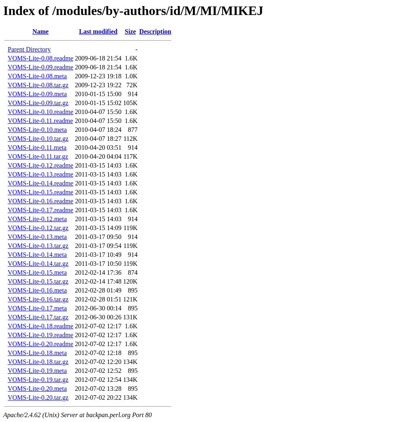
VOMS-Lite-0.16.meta (37, 290)
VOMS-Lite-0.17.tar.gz (38, 317)
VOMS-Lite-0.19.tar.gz (38, 379)
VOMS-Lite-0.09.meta (37, 93)
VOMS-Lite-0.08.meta (37, 76)
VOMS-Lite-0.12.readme (40, 165)
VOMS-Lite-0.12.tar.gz (38, 227)
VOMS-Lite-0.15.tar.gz (38, 281)
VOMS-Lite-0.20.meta (37, 388)
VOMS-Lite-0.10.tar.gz (38, 138)
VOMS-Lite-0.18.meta (37, 352)
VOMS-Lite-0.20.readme (40, 343)
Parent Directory (29, 49)
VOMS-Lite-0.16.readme (40, 201)
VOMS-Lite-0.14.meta (37, 254)
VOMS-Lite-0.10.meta (37, 129)
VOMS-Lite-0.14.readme (40, 183)
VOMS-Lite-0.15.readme (40, 192)
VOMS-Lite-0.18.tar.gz (38, 361)
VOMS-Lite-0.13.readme (40, 174)
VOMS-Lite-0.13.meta (37, 236)
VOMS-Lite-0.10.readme (40, 111)
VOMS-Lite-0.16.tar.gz (38, 299)
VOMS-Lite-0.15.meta (37, 272)
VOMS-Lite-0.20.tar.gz (38, 397)
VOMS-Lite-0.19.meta (37, 370)
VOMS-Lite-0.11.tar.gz (38, 156)
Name (40, 31)
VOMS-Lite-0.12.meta (37, 218)
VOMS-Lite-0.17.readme (40, 210)
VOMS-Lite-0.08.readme (40, 58)
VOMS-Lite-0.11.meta (37, 147)
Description (155, 31)
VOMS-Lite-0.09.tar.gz (38, 102)
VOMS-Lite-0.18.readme (40, 326)
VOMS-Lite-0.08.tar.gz (38, 85)
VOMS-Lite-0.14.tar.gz (38, 263)
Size (130, 31)
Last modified (98, 31)
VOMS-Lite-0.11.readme (40, 120)
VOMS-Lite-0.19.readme (40, 335)
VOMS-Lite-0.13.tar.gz (38, 245)
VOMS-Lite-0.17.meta (37, 308)
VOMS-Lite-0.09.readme (40, 67)
